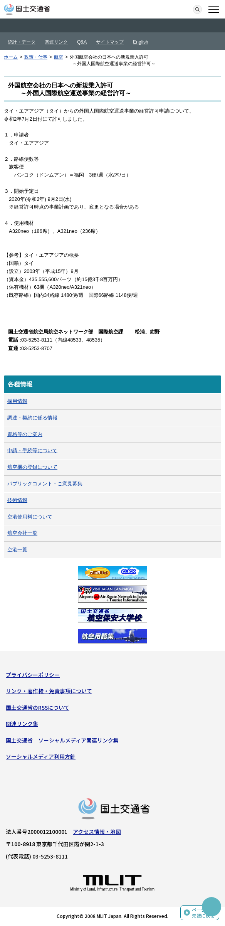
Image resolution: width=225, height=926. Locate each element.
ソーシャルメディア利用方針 (41, 756)
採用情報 (17, 401)
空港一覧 (17, 549)
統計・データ (21, 42)
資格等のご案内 (24, 434)
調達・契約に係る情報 (32, 418)
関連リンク (56, 42)
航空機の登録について (32, 467)
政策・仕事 (35, 57)
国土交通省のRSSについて (37, 707)
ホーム (11, 57)
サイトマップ (110, 42)
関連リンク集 (22, 723)
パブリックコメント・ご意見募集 (44, 484)
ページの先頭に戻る (203, 912)
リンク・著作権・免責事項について (49, 691)
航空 (58, 57)
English (140, 42)
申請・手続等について (32, 450)
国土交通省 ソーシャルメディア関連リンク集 (62, 740)
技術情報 (17, 500)
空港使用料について (29, 517)
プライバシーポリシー (33, 675)
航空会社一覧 (22, 533)
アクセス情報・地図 (97, 831)
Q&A (82, 42)
